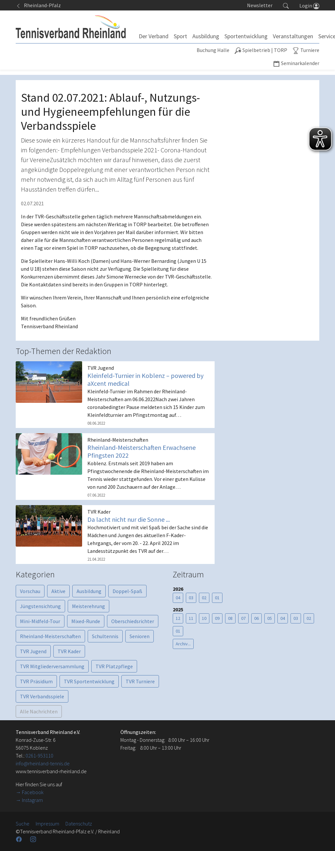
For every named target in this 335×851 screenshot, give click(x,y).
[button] (286, 5)
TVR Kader (69, 651)
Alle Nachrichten (39, 711)
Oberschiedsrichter (132, 621)
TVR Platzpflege (114, 666)
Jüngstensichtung (40, 606)
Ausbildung (89, 591)
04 (178, 598)
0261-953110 (39, 755)
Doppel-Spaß (127, 591)
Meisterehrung (88, 606)
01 (217, 598)
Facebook (33, 792)
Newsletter (260, 5)
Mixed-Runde (85, 621)
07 (243, 618)
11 (191, 618)
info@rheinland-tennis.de (43, 763)
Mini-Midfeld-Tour (40, 621)
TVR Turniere (140, 681)
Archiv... (183, 644)
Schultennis (105, 636)
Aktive (58, 591)
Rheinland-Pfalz (38, 5)
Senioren (140, 636)
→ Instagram (29, 800)
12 (178, 618)
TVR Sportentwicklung (89, 681)
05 (269, 618)
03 (191, 598)
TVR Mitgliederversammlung (52, 666)
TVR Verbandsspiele (42, 696)
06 (256, 618)
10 (204, 618)
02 (204, 598)
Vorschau (30, 591)
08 (230, 618)
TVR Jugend (33, 651)
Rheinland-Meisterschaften (50, 636)
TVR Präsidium (36, 681)
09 (217, 618)
